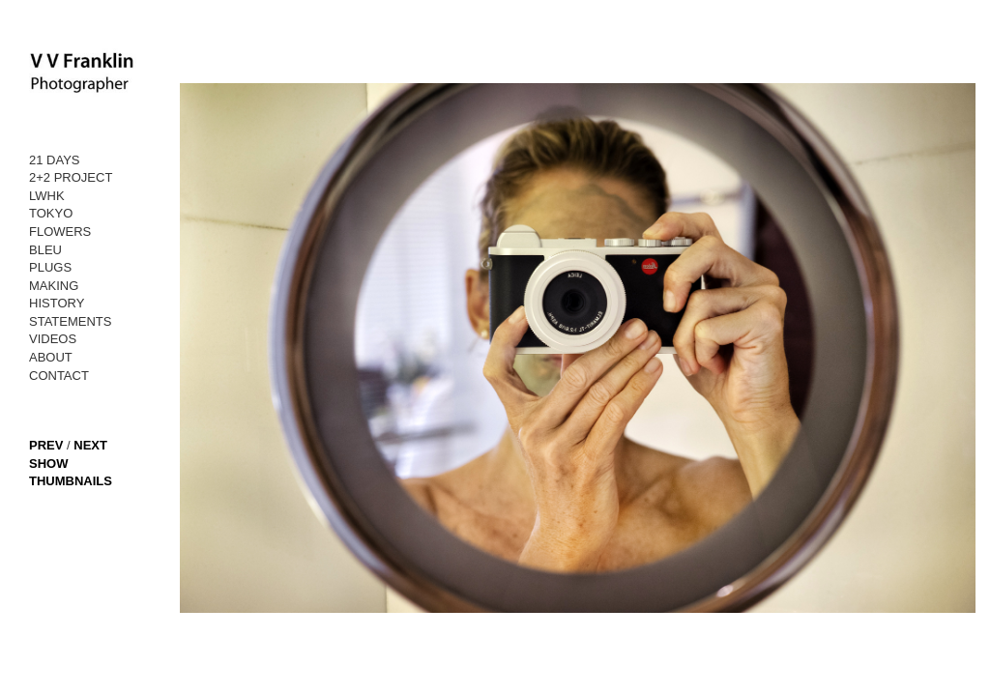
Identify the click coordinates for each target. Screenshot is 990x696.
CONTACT (59, 375)
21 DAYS (54, 160)
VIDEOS (52, 339)
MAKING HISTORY (56, 294)
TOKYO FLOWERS (60, 222)
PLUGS (50, 267)
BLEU (45, 250)
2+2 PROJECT (70, 177)
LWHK (47, 195)
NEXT (90, 445)
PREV (46, 445)
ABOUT (51, 357)
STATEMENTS (70, 321)
